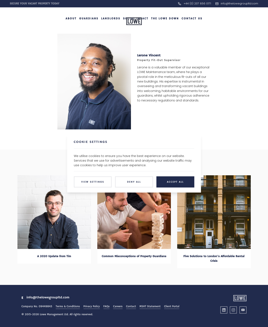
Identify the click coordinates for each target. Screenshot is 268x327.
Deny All (134, 181)
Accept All (175, 181)
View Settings (92, 181)
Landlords (110, 26)
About (71, 26)
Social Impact (135, 26)
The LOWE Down (165, 26)
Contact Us (192, 26)
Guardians (88, 26)
